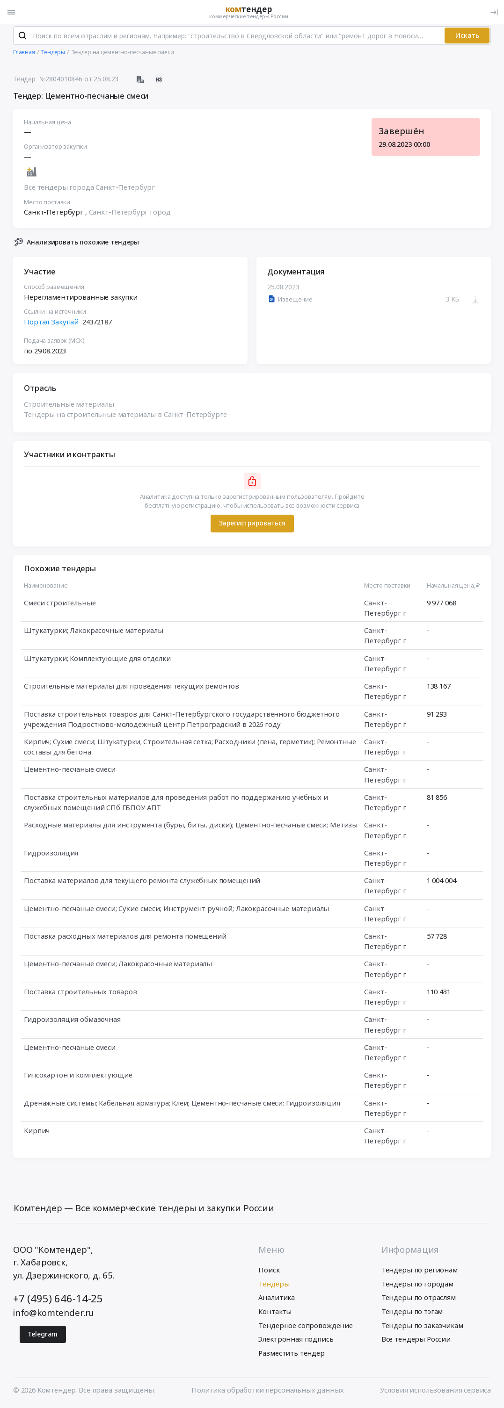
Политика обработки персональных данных (267, 1391)
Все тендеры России (416, 1341)
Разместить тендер (291, 1354)
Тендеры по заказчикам (422, 1327)
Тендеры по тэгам (412, 1313)
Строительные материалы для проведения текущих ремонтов (131, 687)
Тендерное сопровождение (305, 1327)
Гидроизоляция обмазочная (72, 1021)
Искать (467, 37)
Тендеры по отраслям (418, 1299)
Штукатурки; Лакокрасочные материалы (93, 632)
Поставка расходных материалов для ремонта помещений (125, 937)
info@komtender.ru (53, 1314)
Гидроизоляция (51, 854)
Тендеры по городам (417, 1285)
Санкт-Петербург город (129, 213)
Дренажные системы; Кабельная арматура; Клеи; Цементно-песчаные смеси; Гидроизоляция (182, 1104)
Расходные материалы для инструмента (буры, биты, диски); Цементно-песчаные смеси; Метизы (191, 826)
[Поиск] (22, 37)
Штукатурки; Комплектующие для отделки (97, 660)
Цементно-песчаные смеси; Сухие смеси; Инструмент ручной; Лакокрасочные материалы (176, 909)
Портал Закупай (51, 323)
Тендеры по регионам (419, 1271)
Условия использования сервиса (435, 1391)
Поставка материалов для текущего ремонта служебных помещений (142, 882)
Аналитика (276, 1299)
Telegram (43, 1335)
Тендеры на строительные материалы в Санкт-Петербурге (125, 416)
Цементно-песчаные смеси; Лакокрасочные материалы (118, 965)
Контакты (275, 1313)
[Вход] (494, 12)
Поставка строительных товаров (80, 993)
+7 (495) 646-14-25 (58, 1300)
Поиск (268, 1271)
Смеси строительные (59, 604)
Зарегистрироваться (252, 524)
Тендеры (273, 1285)
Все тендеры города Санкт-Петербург (89, 189)
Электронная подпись (295, 1341)
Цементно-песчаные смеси (70, 771)
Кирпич (37, 1132)
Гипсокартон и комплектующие (78, 1076)
